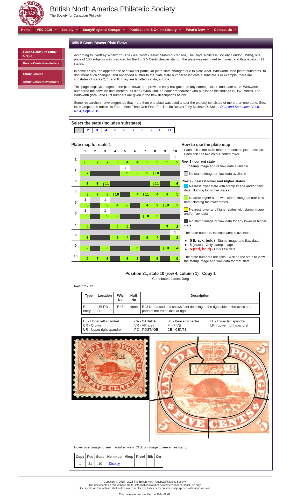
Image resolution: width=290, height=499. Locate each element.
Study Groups (33, 73)
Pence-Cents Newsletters (41, 63)
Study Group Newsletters (41, 81)
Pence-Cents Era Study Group (40, 53)
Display (114, 464)
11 (169, 130)
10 (160, 130)
